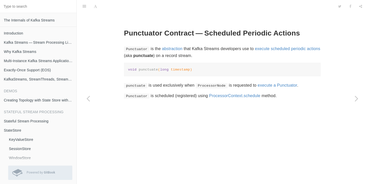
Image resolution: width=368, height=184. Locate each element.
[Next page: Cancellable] (356, 98)
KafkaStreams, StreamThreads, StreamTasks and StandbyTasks (40, 79)
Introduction (13, 33)
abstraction (172, 49)
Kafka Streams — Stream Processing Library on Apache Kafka (40, 42)
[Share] (360, 6)
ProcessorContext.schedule (234, 96)
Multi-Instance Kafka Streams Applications (38, 61)
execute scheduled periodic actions (287, 49)
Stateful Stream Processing (26, 121)
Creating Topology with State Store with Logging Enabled (40, 100)
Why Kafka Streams (20, 52)
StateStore (12, 130)
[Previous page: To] (88, 98)
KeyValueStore (21, 139)
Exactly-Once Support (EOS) (27, 70)
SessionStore (20, 149)
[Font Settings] (95, 6)
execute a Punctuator (277, 85)
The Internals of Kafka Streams (29, 20)
